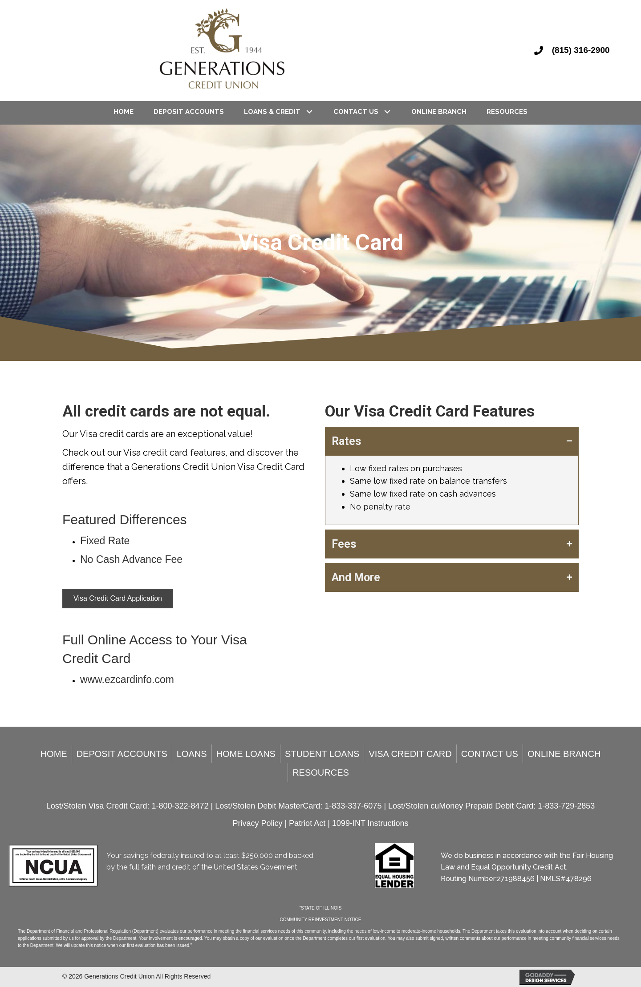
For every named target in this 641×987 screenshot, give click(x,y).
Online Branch (563, 754)
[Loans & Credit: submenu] (309, 111)
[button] (117, 598)
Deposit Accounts (122, 754)
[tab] (452, 441)
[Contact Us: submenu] (387, 111)
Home (54, 754)
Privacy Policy (258, 823)
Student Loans (322, 754)
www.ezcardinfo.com (127, 679)
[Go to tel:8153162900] (578, 50)
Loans (192, 754)
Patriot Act (308, 823)
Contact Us (489, 754)
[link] (123, 111)
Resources (320, 772)
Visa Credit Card (410, 754)
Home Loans (246, 754)
